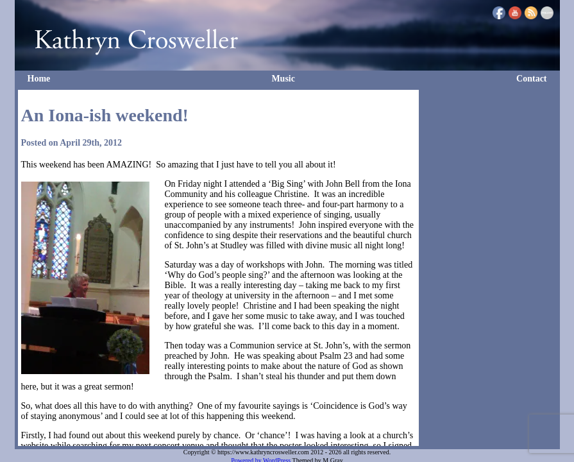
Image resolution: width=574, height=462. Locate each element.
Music (283, 78)
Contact (531, 78)
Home (39, 78)
